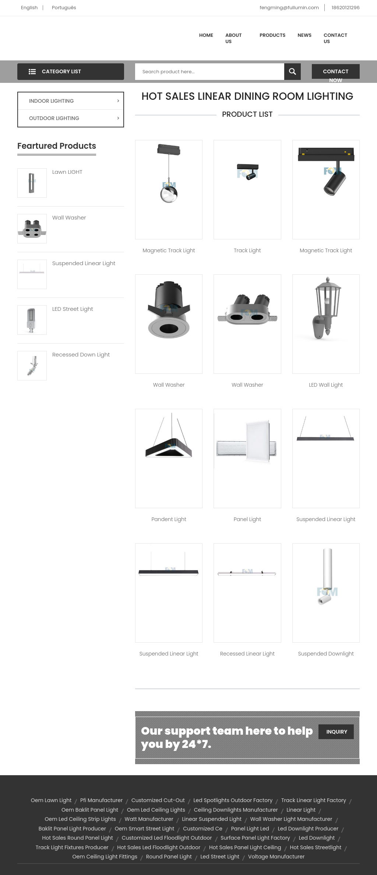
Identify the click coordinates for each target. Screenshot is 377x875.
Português (64, 7)
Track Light (247, 250)
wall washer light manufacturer (291, 819)
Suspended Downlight (326, 653)
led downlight (317, 837)
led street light (220, 856)
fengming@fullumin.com (289, 7)
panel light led (250, 828)
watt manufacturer (149, 819)
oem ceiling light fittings (105, 856)
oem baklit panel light (89, 809)
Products (272, 35)
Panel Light (247, 519)
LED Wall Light (326, 385)
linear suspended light (212, 819)
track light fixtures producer (72, 847)
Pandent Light (168, 519)
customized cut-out (158, 800)
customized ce (202, 828)
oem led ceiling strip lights (80, 819)
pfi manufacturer (101, 800)
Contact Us (335, 38)
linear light (301, 809)
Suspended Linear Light (83, 263)
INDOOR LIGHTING (74, 101)
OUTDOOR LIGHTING (74, 118)
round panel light (169, 856)
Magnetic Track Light (169, 250)
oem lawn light (51, 800)
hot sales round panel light (77, 837)
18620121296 (346, 7)
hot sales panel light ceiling (245, 847)
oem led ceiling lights (156, 809)
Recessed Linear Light (247, 653)
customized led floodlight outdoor (167, 837)
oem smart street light (145, 828)
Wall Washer (69, 217)
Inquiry (337, 731)
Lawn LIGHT (67, 172)
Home (206, 35)
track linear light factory (313, 800)
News (305, 35)
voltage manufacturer (276, 856)
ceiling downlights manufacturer (236, 809)
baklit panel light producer (72, 828)
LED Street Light (72, 309)
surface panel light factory (255, 837)
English (29, 7)
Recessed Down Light (81, 354)
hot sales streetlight (316, 847)
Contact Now (336, 73)
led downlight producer (308, 828)
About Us (233, 38)
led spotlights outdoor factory (233, 800)
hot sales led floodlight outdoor (158, 847)
